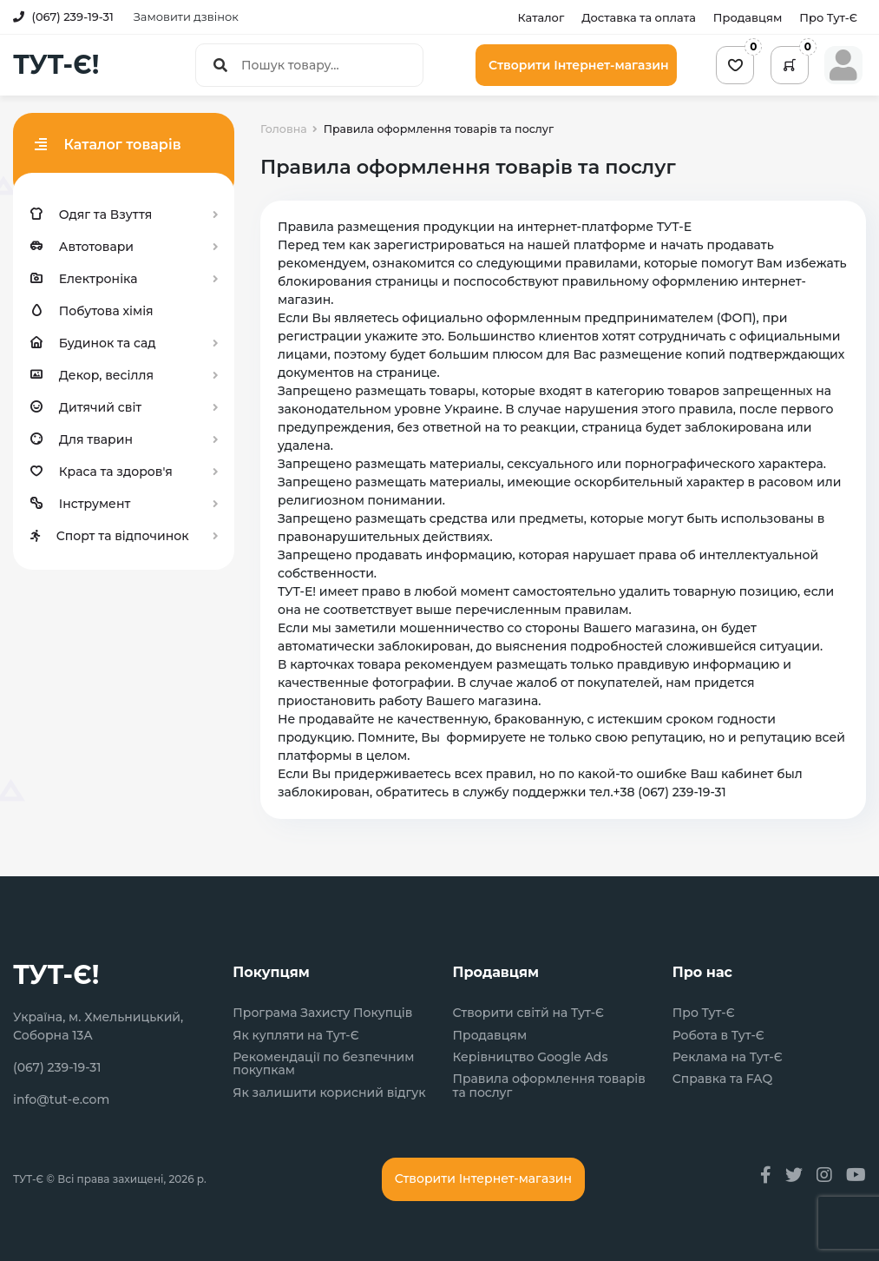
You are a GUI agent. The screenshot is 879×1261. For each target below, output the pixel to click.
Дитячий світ (85, 407)
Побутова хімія (92, 311)
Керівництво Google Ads (530, 1057)
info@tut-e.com (61, 1099)
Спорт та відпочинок (109, 536)
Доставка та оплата (638, 17)
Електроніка (84, 279)
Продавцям (747, 17)
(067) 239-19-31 (63, 16)
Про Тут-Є (828, 17)
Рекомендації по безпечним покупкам (323, 1064)
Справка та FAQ (722, 1079)
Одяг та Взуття (91, 214)
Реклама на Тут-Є (727, 1057)
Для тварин (81, 439)
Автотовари (82, 246)
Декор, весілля (92, 375)
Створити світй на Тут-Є (529, 1013)
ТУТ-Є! (56, 65)
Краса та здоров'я (101, 471)
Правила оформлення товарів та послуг (549, 1086)
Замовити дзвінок (186, 16)
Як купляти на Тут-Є (295, 1035)
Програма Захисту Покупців (322, 1013)
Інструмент (80, 504)
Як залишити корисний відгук (329, 1092)
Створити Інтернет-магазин (579, 65)
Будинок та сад (93, 343)
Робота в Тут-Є (718, 1035)
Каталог (540, 17)
